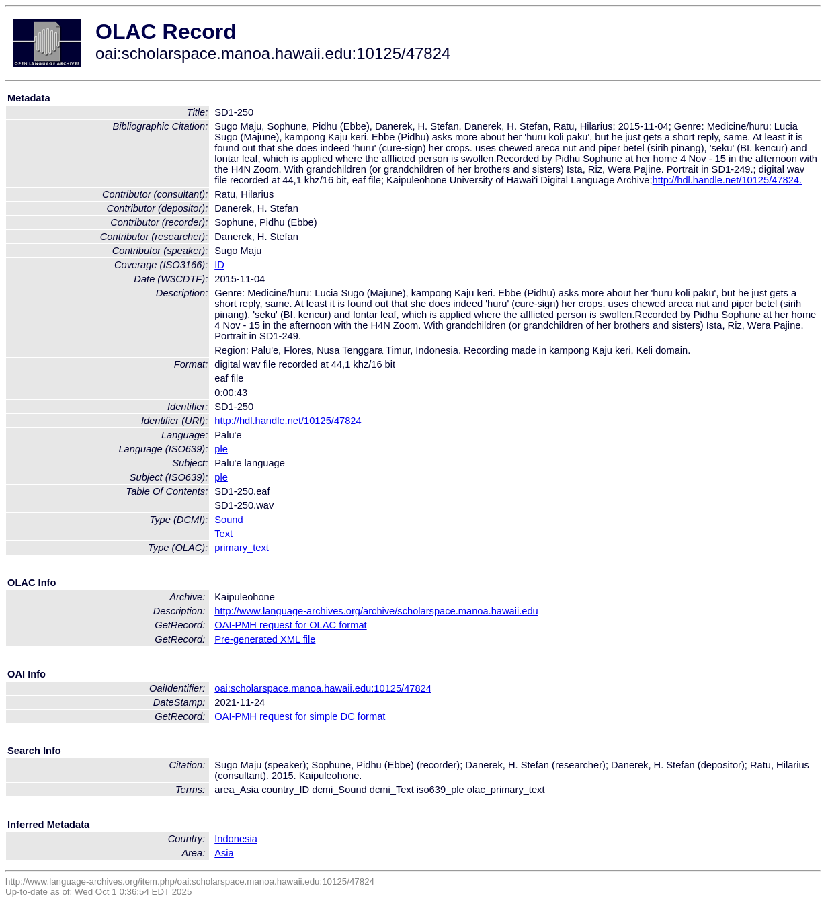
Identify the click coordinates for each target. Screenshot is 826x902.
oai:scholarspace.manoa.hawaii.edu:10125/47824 (322, 688)
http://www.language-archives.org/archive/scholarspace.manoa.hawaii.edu (376, 611)
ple (221, 449)
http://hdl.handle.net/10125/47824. (727, 180)
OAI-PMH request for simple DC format (299, 716)
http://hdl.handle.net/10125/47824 (287, 420)
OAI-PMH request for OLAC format (290, 625)
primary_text (241, 547)
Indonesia (235, 838)
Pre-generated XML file (264, 639)
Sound (228, 519)
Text (223, 533)
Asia (224, 853)
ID (219, 264)
